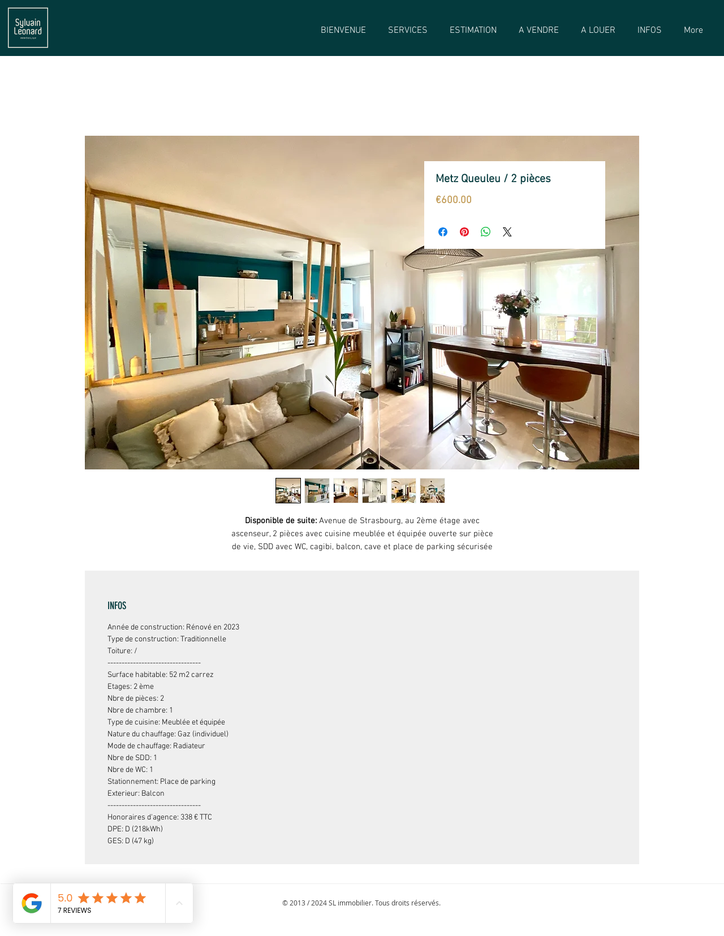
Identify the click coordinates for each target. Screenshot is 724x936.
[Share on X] (507, 232)
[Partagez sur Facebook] (443, 232)
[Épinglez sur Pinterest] (464, 232)
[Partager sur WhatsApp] (486, 232)
